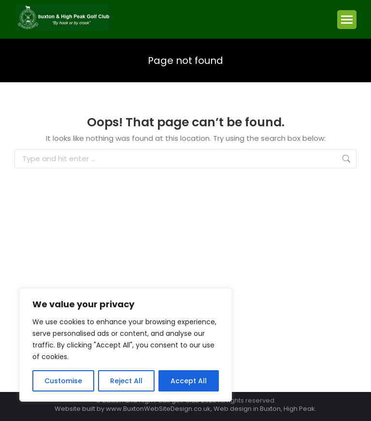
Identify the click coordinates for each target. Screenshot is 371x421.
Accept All (189, 381)
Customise (63, 381)
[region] (125, 345)
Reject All (126, 381)
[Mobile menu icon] (347, 19)
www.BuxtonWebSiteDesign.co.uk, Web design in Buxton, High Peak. (211, 408)
